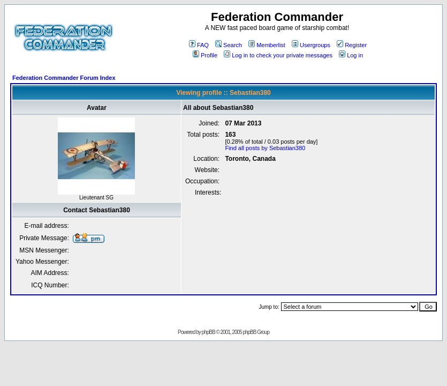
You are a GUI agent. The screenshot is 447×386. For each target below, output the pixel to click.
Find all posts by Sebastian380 (265, 148)
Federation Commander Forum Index (64, 78)
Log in (351, 55)
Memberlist (266, 45)
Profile (205, 55)
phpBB (208, 332)
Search (228, 45)
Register (352, 45)
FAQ (199, 45)
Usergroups (311, 45)
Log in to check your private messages (278, 55)
